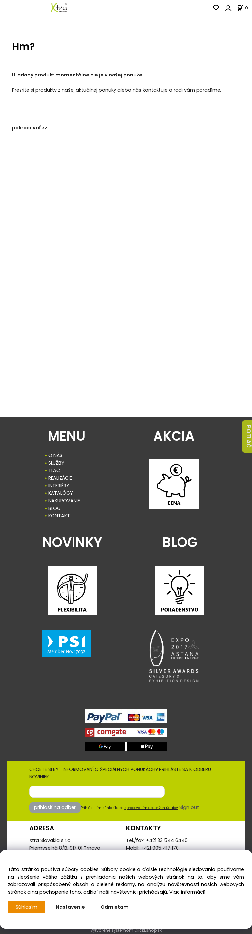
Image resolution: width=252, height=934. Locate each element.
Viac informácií (187, 892)
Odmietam (115, 907)
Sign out (189, 807)
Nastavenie (70, 907)
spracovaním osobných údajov (151, 807)
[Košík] (244, 8)
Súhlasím (26, 907)
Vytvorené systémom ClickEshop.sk (126, 930)
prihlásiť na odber (55, 807)
